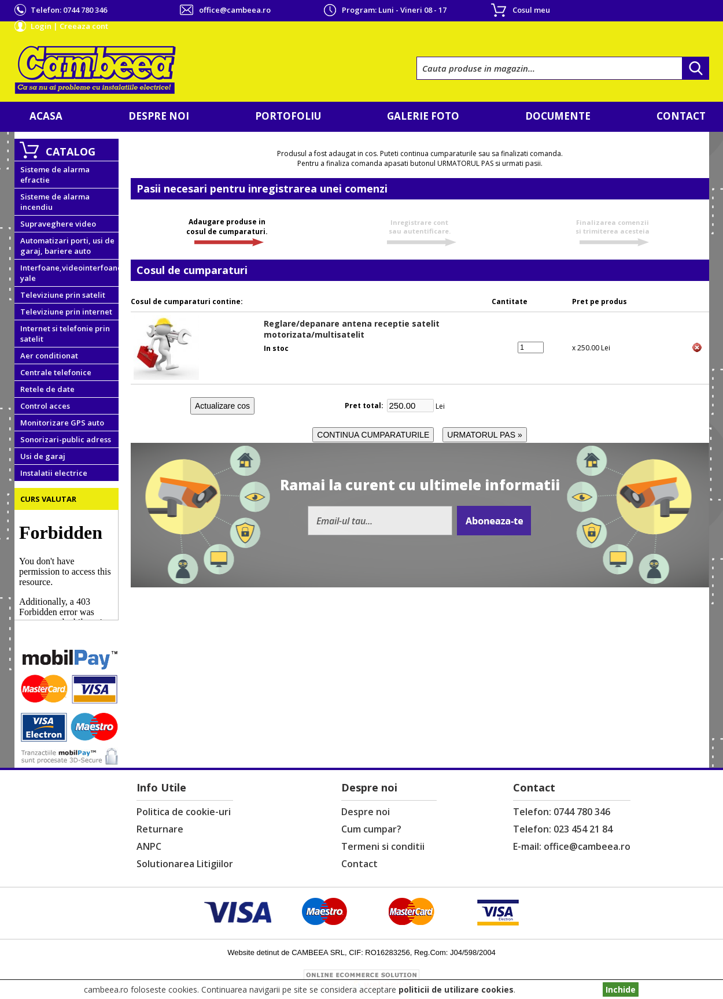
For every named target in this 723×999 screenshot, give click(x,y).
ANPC (149, 846)
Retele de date (47, 389)
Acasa (45, 116)
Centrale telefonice (55, 372)
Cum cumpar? (371, 829)
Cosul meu (531, 10)
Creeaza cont (84, 26)
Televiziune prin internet (66, 311)
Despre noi (158, 116)
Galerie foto (423, 116)
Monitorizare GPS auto (62, 422)
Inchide (621, 989)
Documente (558, 116)
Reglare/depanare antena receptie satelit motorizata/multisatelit (352, 329)
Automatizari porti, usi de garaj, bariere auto (67, 245)
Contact (681, 116)
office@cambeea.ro (235, 10)
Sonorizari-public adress (65, 439)
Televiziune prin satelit (62, 295)
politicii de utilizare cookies (456, 989)
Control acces (45, 406)
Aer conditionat (49, 355)
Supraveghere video (58, 224)
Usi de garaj (42, 456)
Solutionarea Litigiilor (185, 863)
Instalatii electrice (53, 473)
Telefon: (69, 10)
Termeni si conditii (383, 846)
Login (41, 26)
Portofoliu (288, 116)
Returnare (160, 829)
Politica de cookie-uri (184, 811)
